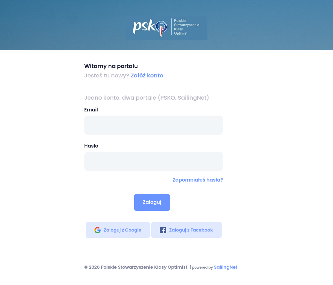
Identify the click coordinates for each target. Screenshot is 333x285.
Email (91, 109)
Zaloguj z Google (117, 230)
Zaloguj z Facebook (186, 230)
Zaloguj (152, 202)
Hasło (91, 145)
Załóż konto (147, 75)
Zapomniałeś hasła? (197, 179)
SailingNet (225, 267)
